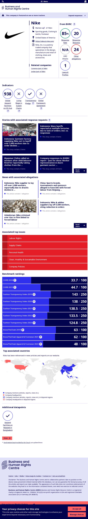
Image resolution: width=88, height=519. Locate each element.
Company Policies (17, 266)
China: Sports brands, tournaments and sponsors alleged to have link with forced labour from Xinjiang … (55, 186)
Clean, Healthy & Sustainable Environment (28, 259)
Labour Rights (15, 238)
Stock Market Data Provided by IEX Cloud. (17, 443)
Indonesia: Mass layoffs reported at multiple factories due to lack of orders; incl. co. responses (54, 129)
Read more (80, 171)
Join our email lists (58, 476)
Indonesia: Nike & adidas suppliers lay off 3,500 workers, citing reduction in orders (55, 204)
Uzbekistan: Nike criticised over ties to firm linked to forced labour (17, 217)
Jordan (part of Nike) (38, 72)
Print (7, 438)
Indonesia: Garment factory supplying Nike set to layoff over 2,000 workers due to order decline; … (17, 142)
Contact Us (47, 476)
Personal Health (16, 252)
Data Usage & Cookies (33, 476)
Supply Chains (15, 245)
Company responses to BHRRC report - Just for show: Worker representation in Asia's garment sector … (55, 161)
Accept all (77, 509)
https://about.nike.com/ (44, 41)
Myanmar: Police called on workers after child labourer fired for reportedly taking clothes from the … (17, 161)
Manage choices (77, 514)
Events (11, 476)
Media (22, 476)
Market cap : (40, 28)
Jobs (16, 476)
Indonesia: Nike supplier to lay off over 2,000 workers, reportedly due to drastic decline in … (19, 186)
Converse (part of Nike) (39, 68)
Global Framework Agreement (40, 103)
